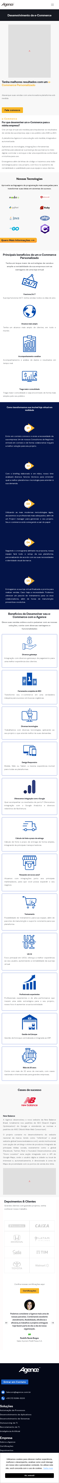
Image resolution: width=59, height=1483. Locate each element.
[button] (12, 110)
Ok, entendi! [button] (29, 1475)
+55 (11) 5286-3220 (15, 1398)
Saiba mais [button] (48, 1468)
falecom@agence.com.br (18, 1392)
